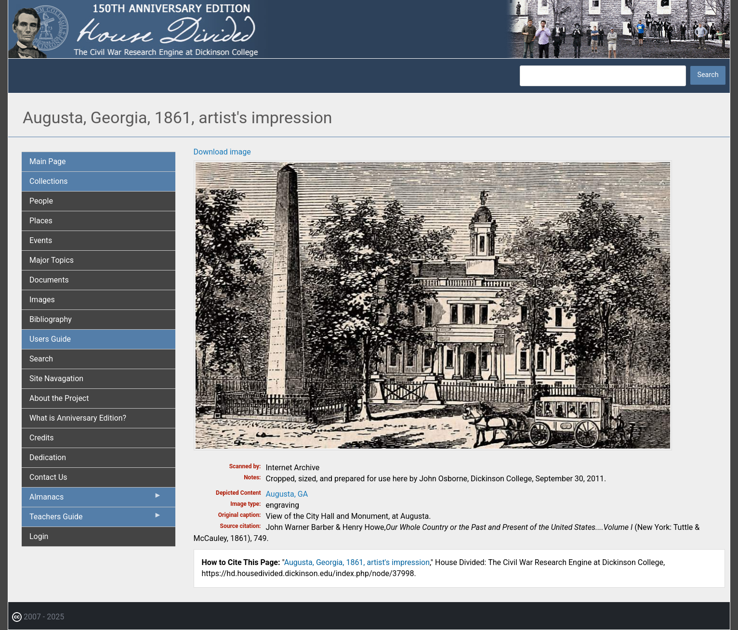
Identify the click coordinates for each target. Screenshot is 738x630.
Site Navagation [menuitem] (56, 378)
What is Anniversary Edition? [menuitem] (77, 418)
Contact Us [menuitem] (48, 477)
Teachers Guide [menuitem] (96, 519)
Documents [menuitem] (49, 279)
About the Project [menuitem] (59, 398)
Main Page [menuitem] (47, 161)
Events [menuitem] (40, 240)
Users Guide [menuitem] (50, 339)
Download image (222, 151)
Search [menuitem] (41, 358)
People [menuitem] (41, 201)
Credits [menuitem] (41, 437)
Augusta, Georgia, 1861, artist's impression (357, 562)
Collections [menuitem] (48, 181)
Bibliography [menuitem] (50, 319)
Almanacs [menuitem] (96, 499)
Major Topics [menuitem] (51, 260)
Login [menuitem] (38, 536)
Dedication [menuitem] (47, 457)
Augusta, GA (287, 494)
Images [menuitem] (42, 299)
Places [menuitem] (41, 220)
